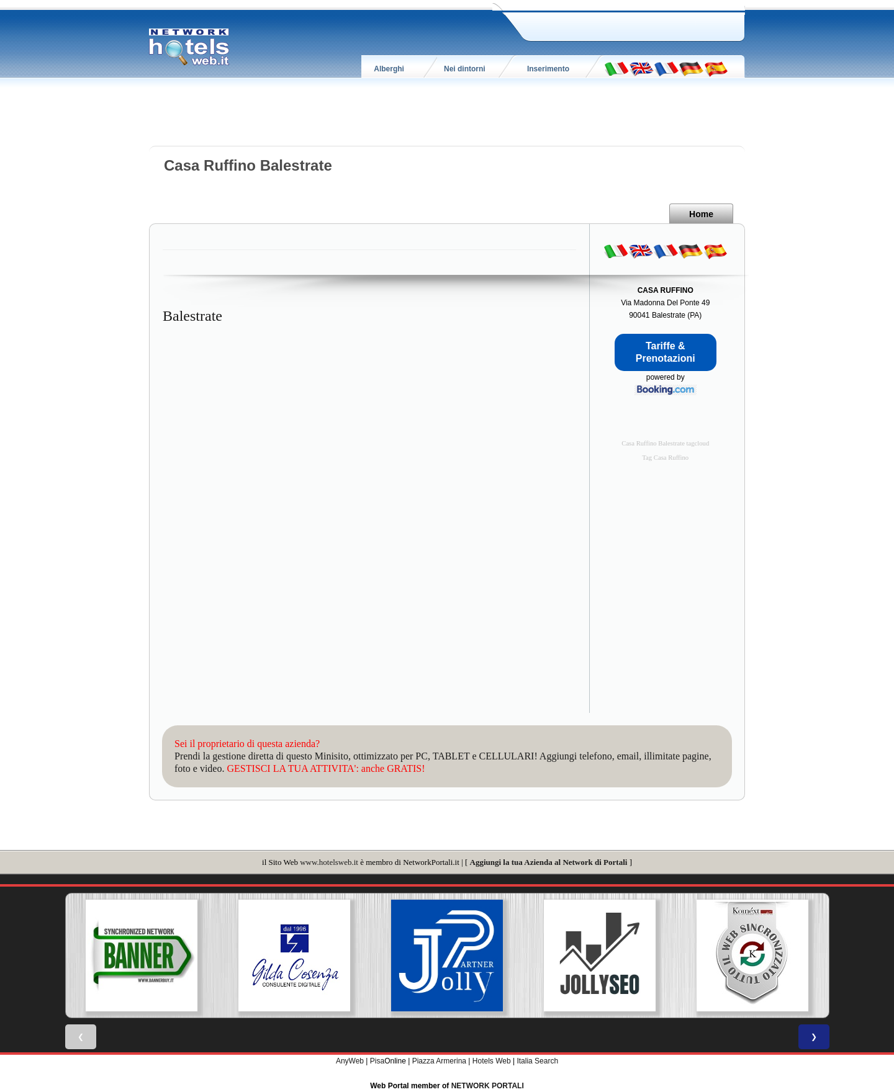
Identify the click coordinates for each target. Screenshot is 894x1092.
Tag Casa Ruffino (665, 457)
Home (701, 214)
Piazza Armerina (439, 1061)
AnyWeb (350, 1061)
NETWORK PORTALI (487, 1085)
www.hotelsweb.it (329, 862)
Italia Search (537, 1061)
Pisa (377, 1061)
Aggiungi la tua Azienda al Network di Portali (549, 862)
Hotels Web (491, 1061)
